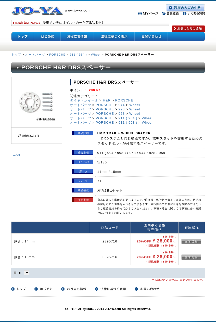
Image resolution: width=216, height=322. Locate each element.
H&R (106, 100)
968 (121, 113)
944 (121, 105)
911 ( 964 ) (78, 54)
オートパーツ (35, 54)
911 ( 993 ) (127, 122)
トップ (16, 54)
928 (121, 109)
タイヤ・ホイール (84, 100)
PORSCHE (57, 54)
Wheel (96, 54)
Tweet (15, 155)
